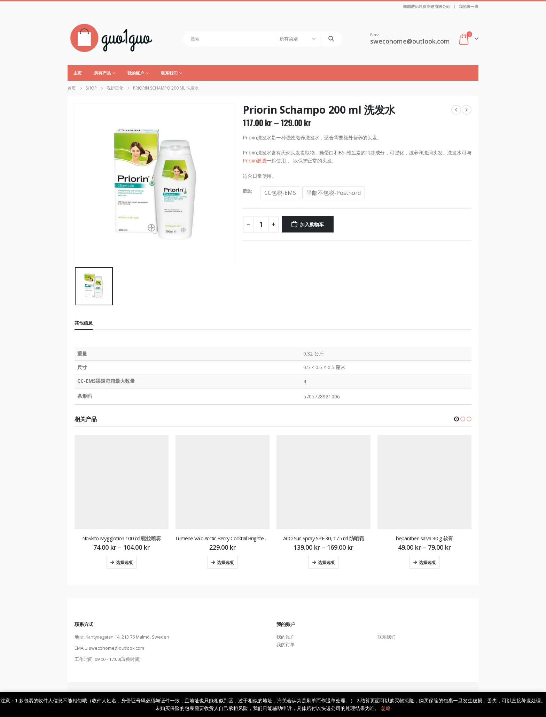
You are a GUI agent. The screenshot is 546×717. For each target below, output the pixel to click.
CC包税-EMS (280, 193)
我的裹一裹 (468, 6)
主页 (77, 73)
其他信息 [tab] (84, 323)
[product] (122, 482)
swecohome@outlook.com (116, 648)
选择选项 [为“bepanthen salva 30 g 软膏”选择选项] (427, 562)
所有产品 (102, 73)
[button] (456, 419)
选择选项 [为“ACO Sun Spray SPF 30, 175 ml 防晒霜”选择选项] (326, 562)
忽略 (386, 708)
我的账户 (135, 73)
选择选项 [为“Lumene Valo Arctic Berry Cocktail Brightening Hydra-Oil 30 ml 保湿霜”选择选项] (225, 562)
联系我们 (169, 73)
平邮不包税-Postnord (333, 193)
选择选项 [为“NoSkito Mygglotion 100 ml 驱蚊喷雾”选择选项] (124, 562)
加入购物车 (312, 224)
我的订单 (285, 645)
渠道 (247, 191)
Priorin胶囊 (254, 160)
